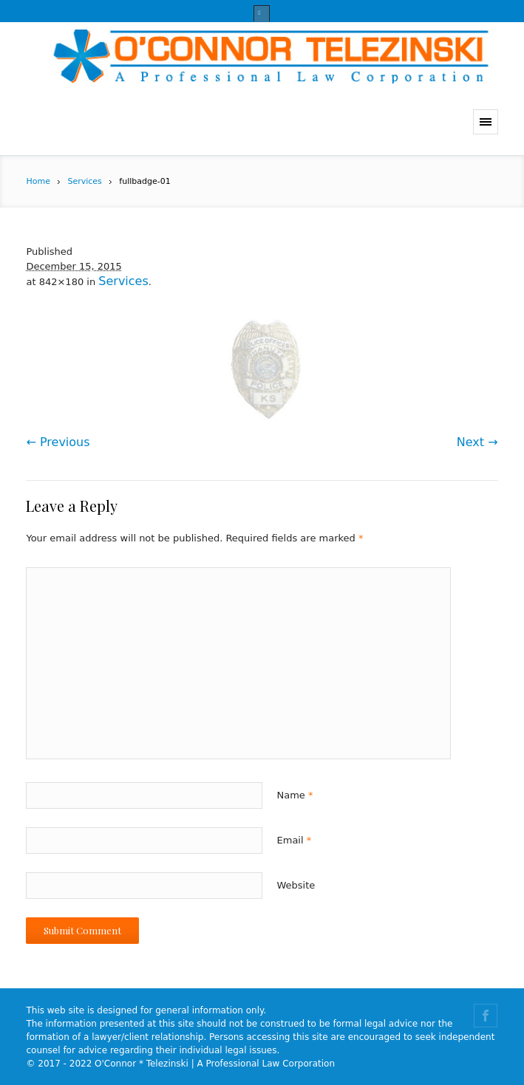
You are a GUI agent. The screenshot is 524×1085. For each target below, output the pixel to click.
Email (294, 840)
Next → (477, 442)
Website (296, 885)
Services (84, 181)
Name (295, 795)
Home (38, 181)
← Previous (57, 442)
